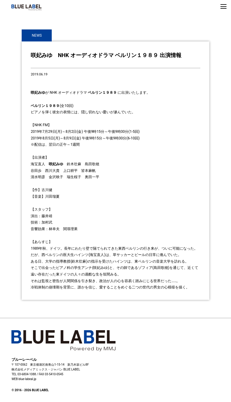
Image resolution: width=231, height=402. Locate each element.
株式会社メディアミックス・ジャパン (37, 369)
